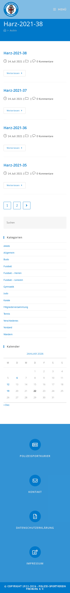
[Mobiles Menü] (59, 9)
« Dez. (7, 405)
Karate (7, 300)
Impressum (35, 563)
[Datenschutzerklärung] (35, 516)
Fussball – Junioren (13, 280)
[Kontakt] (35, 480)
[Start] (5, 30)
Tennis (7, 313)
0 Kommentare (45, 61)
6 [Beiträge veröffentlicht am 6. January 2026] (17, 377)
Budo (6, 259)
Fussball (8, 266)
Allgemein (9, 252)
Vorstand (8, 327)
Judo (6, 293)
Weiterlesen (16, 72)
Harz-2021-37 (15, 90)
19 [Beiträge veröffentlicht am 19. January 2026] (8, 391)
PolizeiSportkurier (35, 456)
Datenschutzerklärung (35, 527)
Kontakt (35, 492)
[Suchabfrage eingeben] (35, 222)
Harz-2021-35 (15, 165)
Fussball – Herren (12, 273)
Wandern (8, 334)
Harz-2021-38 (15, 52)
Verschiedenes (11, 320)
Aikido (7, 246)
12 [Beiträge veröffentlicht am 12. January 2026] (8, 384)
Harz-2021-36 (15, 127)
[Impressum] (35, 552)
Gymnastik (9, 286)
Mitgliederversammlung (16, 307)
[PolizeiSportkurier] (35, 444)
